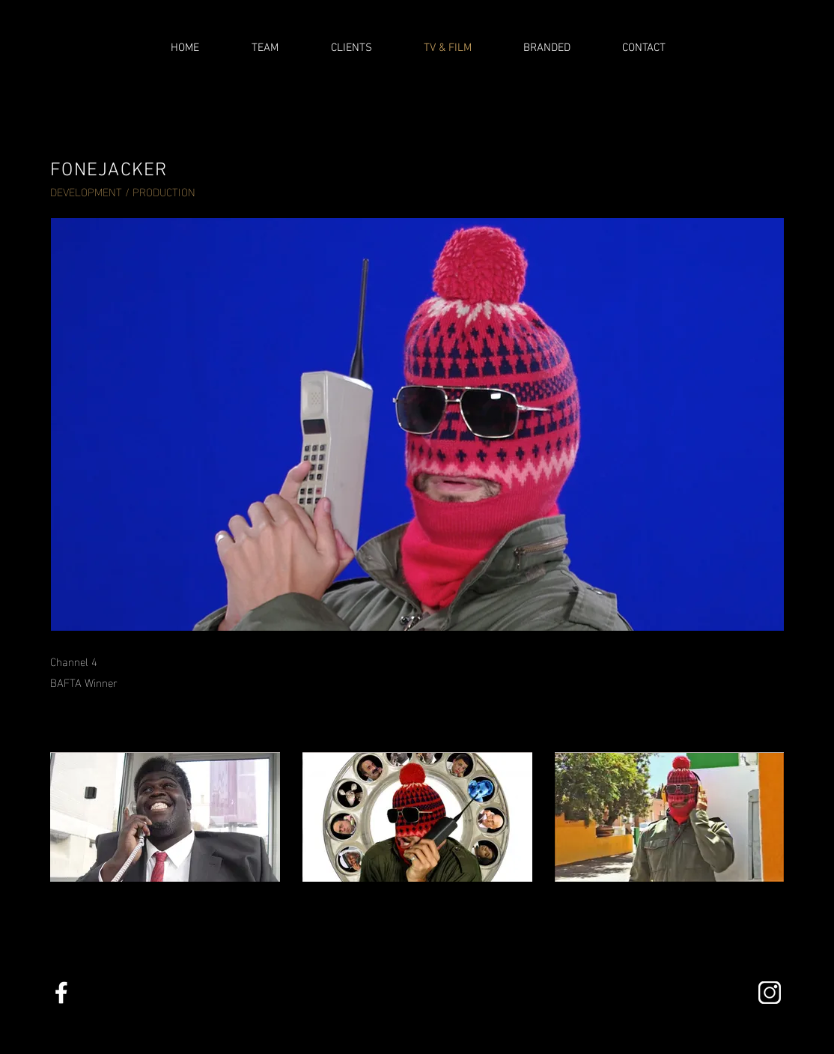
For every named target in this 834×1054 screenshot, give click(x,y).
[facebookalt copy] (61, 992)
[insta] (769, 992)
